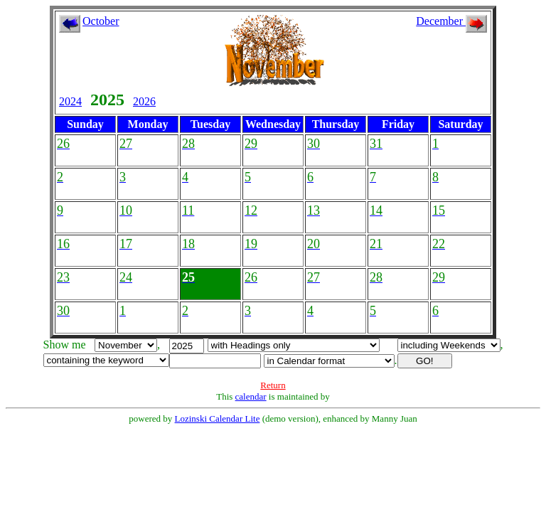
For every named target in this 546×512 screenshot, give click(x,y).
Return (272, 385)
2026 (144, 101)
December (451, 21)
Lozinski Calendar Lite (217, 418)
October (100, 21)
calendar (251, 396)
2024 (70, 101)
